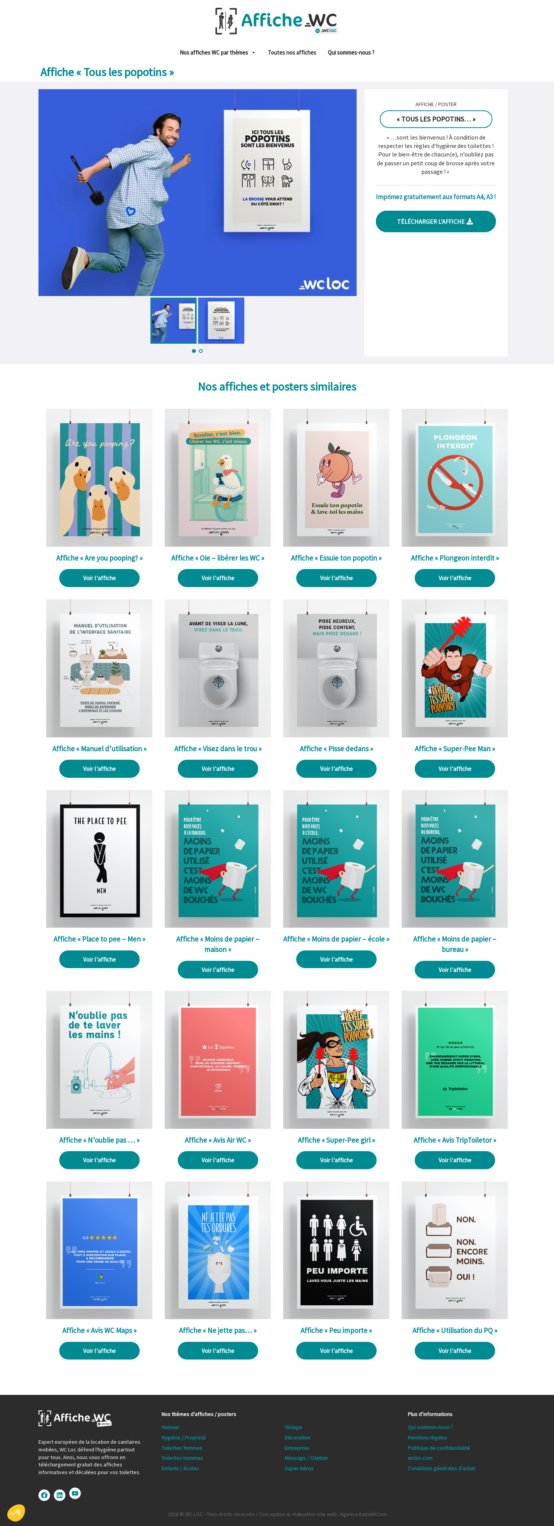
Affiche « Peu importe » (336, 1330)
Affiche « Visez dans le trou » (218, 748)
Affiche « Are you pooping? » (99, 557)
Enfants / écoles (180, 1468)
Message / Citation (306, 1457)
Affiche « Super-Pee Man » (455, 748)
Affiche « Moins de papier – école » (336, 939)
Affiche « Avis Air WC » (218, 1140)
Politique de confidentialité (439, 1447)
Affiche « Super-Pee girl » (336, 1140)
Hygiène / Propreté (184, 1437)
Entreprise (297, 1447)
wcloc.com (420, 1457)
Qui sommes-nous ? (351, 52)
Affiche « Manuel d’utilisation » (99, 748)
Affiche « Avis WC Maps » (99, 1330)
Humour (170, 1427)
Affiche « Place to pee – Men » (99, 939)
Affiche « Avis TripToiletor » (455, 1140)
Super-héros (299, 1468)
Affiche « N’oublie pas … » (99, 1140)
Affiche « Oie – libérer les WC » (217, 557)
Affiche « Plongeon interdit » (455, 557)
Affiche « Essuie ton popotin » (336, 557)
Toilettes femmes (182, 1447)
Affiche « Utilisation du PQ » (454, 1330)
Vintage (293, 1427)
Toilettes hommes (182, 1457)
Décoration (297, 1437)
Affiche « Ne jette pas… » (218, 1330)
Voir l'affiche (99, 578)
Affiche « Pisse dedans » (336, 748)
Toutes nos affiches (292, 52)
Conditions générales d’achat (441, 1468)
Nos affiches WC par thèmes (218, 52)
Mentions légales (427, 1437)
